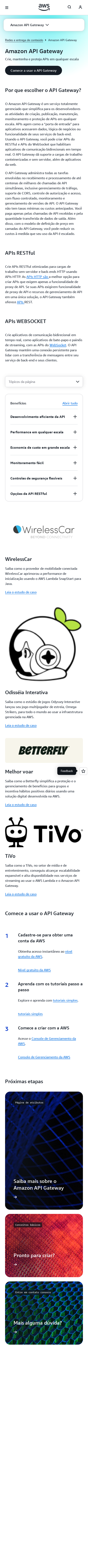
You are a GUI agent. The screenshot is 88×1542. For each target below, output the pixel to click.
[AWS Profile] (80, 7)
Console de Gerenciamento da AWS (44, 1057)
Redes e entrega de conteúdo (24, 40)
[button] (29, 25)
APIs (20, 302)
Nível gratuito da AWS (34, 970)
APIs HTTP (37, 277)
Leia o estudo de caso (21, 592)
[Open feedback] (83, 771)
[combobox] (44, 381)
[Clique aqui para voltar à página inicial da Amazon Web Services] (44, 7)
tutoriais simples (65, 1000)
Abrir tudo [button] (70, 403)
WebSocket (58, 345)
